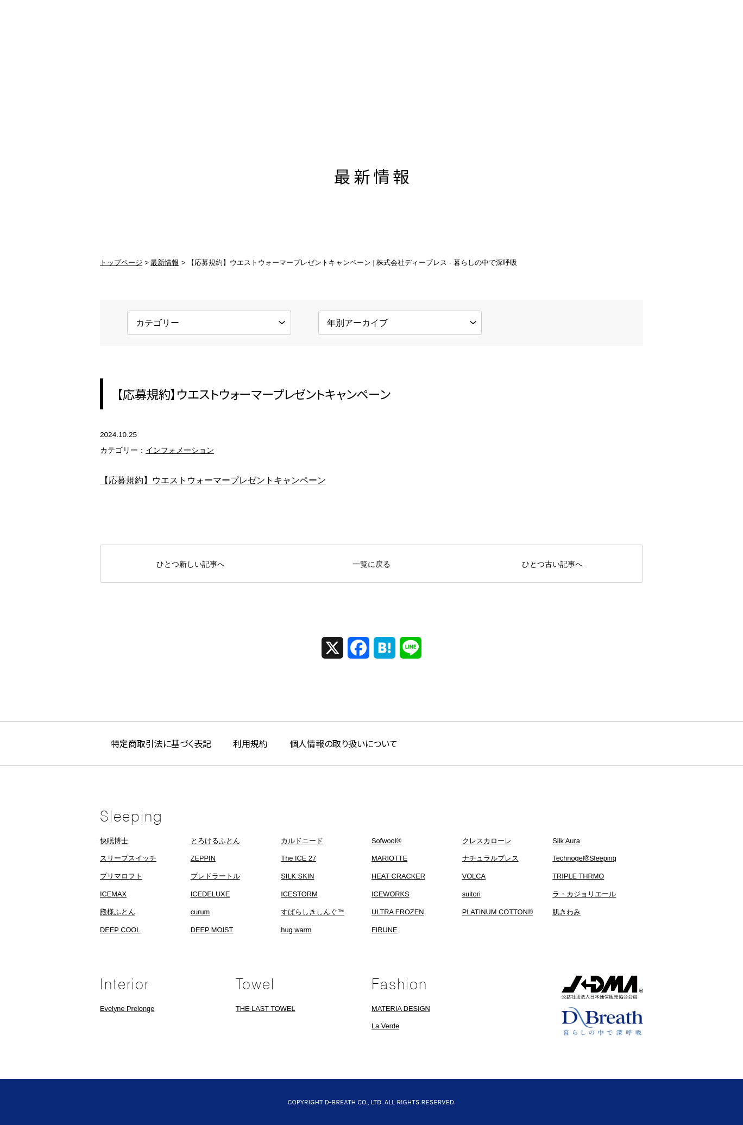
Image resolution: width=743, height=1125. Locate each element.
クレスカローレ (487, 841)
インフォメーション (180, 450)
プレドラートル (215, 876)
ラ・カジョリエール (584, 894)
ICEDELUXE (210, 894)
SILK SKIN (297, 876)
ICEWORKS (391, 894)
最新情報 (189, 82)
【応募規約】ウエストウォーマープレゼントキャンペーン (213, 480)
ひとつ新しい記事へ (190, 564)
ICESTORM (299, 894)
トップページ (121, 262)
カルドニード (302, 841)
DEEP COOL (120, 930)
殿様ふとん (117, 912)
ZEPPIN (203, 858)
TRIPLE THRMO (578, 876)
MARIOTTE (389, 858)
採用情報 (553, 82)
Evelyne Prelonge (127, 1008)
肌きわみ (566, 912)
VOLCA (474, 876)
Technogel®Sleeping (584, 858)
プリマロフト (121, 876)
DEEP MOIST (212, 930)
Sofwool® (386, 841)
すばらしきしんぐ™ (312, 912)
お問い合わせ (624, 82)
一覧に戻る (371, 564)
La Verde (385, 1026)
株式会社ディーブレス (371, 82)
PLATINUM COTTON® (497, 912)
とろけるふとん (215, 841)
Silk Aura (566, 841)
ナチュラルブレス (490, 858)
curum (200, 912)
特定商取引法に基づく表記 (161, 743)
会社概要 (482, 82)
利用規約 (250, 743)
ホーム (119, 82)
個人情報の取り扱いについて (343, 743)
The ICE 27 (298, 858)
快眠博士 (114, 841)
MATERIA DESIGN (401, 1008)
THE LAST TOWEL (265, 1008)
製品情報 (260, 82)
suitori (471, 894)
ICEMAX (113, 894)
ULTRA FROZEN (398, 912)
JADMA (602, 987)
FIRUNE (385, 930)
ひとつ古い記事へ (552, 564)
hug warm (296, 930)
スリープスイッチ (128, 858)
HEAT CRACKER (398, 876)
